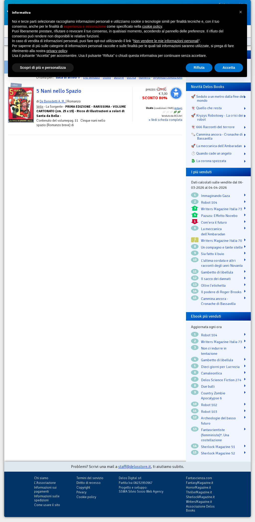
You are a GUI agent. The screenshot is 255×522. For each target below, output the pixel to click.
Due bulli (208, 386)
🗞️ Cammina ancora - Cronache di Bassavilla (217, 136)
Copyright (83, 487)
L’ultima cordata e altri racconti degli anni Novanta (222, 263)
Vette (39, 106)
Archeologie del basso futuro (218, 421)
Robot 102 (209, 405)
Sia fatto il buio (212, 254)
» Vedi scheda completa (165, 120)
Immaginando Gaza (215, 195)
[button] (241, 12)
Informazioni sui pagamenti (45, 489)
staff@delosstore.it (134, 466)
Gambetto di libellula (217, 272)
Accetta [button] (228, 68)
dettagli (178, 108)
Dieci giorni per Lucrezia (220, 366)
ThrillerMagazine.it (199, 492)
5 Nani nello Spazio (58, 91)
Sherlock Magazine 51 (218, 446)
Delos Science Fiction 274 (221, 380)
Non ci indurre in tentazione (213, 351)
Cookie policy (86, 497)
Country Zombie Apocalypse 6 (213, 396)
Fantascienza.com (199, 478)
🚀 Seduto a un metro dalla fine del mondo (218, 98)
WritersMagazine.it (199, 502)
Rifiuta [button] (199, 68)
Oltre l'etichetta (213, 285)
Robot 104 (209, 202)
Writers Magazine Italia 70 (221, 240)
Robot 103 (209, 411)
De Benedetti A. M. (53, 101)
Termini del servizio (89, 478)
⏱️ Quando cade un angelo (211, 153)
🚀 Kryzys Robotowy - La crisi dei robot (217, 117)
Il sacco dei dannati (216, 278)
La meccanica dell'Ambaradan (213, 231)
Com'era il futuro (214, 222)
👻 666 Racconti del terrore (213, 127)
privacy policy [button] (57, 51)
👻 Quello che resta (206, 108)
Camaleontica (211, 373)
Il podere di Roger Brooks (221, 292)
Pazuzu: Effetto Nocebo (219, 215)
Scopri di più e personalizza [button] (43, 68)
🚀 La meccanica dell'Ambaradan (216, 146)
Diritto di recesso (88, 483)
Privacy (81, 492)
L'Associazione (45, 483)
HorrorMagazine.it (198, 487)
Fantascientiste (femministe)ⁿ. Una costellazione (215, 435)
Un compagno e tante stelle (222, 247)
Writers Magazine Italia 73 (221, 209)
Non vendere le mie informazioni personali (165, 41)
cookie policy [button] (152, 26)
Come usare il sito (47, 505)
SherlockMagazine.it (200, 497)
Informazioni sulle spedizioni (47, 498)
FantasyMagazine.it (199, 483)
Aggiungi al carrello (176, 93)
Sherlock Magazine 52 (218, 453)
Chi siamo (41, 478)
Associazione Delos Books (200, 508)
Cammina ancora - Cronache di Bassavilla (218, 301)
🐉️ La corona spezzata (208, 161)
